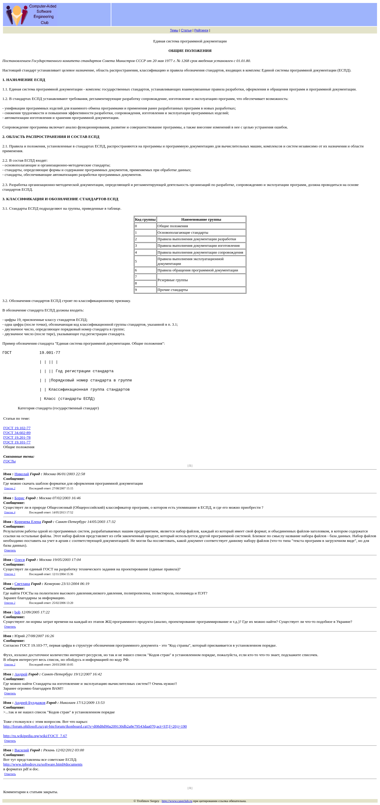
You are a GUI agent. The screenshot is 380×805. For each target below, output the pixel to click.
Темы (174, 30)
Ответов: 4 (9, 512)
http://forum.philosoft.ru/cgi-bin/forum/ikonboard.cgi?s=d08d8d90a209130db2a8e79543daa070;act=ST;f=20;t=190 (95, 726)
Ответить (10, 550)
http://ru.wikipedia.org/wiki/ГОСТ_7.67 (35, 736)
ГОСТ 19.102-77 (17, 428)
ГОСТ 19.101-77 (17, 442)
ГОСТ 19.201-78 (17, 437)
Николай (22, 474)
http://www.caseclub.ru (177, 801)
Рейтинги (201, 30)
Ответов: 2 (9, 488)
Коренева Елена (28, 521)
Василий (22, 750)
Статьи (186, 30)
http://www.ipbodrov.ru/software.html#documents (43, 764)
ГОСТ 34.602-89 (17, 432)
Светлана (22, 583)
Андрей (21, 674)
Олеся (20, 559)
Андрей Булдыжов (30, 702)
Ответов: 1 (9, 574)
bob (17, 612)
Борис (20, 498)
